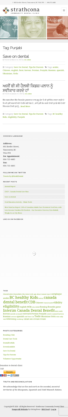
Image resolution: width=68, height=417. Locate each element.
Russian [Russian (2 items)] (7, 316)
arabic (55, 67)
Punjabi (43, 70)
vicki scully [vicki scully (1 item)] (59, 317)
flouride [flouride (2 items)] (51, 306)
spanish (60, 70)
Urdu (15, 73)
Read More (25, 106)
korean (28, 70)
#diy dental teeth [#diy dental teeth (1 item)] (27, 294)
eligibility (12, 117)
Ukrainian (7, 73)
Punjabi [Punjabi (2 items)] (42, 313)
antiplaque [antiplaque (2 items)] (56, 294)
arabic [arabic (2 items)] (6, 298)
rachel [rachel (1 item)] (49, 314)
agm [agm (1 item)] (35, 294)
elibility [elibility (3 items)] (57, 302)
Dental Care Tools (10, 339)
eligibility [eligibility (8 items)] (11, 306)
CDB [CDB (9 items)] (31, 302)
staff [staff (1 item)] (26, 317)
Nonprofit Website (20, 409)
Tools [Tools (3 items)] (37, 316)
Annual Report (10, 186)
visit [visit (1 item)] (4, 319)
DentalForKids (9, 343)
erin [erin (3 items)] (29, 306)
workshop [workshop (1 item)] (19, 319)
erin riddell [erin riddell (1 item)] (35, 307)
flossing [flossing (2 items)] (43, 306)
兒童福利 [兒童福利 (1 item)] (26, 319)
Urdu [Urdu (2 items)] (53, 316)
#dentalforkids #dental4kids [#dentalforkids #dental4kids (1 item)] (12, 294)
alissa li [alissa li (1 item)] (39, 294)
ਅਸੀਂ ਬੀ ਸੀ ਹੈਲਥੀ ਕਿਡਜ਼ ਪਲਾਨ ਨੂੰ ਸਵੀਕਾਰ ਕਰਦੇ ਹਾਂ (28, 88)
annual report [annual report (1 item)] (46, 294)
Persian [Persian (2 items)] (35, 313)
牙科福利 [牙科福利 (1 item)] (43, 319)
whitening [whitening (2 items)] (11, 319)
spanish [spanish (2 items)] (20, 316)
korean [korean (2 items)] (6, 313)
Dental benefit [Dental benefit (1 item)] (48, 303)
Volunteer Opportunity (12, 359)
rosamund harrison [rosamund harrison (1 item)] (57, 314)
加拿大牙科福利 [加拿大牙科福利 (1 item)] (35, 319)
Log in (53, 409)
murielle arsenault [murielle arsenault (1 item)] (16, 314)
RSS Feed (46, 409)
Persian (35, 70)
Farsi (21, 70)
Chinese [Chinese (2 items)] (39, 302)
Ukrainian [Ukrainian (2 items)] (45, 316)
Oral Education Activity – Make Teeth (18, 202)
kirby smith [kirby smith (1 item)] (59, 311)
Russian (52, 70)
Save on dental (16, 56)
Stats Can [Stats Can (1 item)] (31, 317)
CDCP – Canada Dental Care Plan (17, 192)
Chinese (6, 70)
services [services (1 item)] (13, 317)
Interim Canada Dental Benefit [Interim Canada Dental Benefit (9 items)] (29, 310)
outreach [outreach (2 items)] (26, 313)
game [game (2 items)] (58, 306)
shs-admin (27, 60)
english (14, 70)
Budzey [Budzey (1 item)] (40, 298)
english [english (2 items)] (22, 306)
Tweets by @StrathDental (13, 176)
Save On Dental (21, 67)
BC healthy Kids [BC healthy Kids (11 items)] (23, 297)
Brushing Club (9, 335)
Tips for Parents (36, 67)
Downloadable (9, 347)
